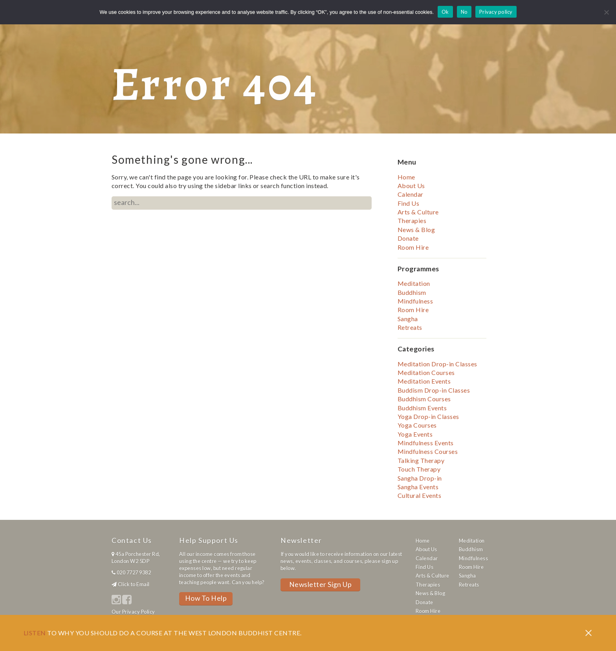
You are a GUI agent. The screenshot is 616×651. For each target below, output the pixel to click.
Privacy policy (496, 12)
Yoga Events (415, 434)
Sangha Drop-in (420, 478)
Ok (445, 12)
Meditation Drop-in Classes (437, 364)
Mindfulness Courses (428, 451)
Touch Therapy (419, 469)
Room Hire (413, 247)
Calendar (411, 194)
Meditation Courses (426, 372)
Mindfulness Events (426, 442)
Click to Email (134, 584)
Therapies (412, 220)
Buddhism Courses (424, 398)
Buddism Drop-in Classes (434, 390)
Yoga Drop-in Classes (428, 416)
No (464, 12)
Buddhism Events (422, 407)
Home (406, 177)
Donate (408, 238)
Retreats (410, 327)
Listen (35, 632)
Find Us (408, 203)
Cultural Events (419, 495)
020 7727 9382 (134, 572)
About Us (411, 185)
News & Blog (416, 229)
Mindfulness (415, 301)
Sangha (408, 318)
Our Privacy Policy (133, 612)
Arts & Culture (418, 212)
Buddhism (412, 292)
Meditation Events (424, 381)
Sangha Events (418, 486)
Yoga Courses (417, 425)
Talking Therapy (421, 460)
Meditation (414, 283)
